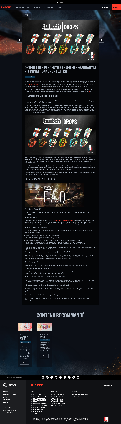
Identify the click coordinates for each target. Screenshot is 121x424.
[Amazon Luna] (60, 405)
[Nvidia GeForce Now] (81, 394)
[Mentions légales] (13, 412)
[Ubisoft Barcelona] (40, 396)
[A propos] (13, 397)
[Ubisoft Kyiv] (40, 401)
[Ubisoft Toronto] (40, 411)
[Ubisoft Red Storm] (40, 403)
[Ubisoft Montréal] (40, 394)
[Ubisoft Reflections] (40, 405)
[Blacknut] (81, 396)
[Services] (51, 7)
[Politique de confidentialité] (13, 409)
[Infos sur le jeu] (39, 7)
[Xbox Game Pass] (60, 394)
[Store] (13, 391)
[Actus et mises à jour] (23, 7)
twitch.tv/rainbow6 (33, 84)
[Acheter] (116, 7)
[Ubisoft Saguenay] (40, 407)
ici (89, 91)
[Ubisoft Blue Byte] (40, 398)
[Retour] (26, 15)
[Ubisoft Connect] (13, 394)
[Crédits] (40, 413)
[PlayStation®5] (60, 400)
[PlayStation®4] (60, 401)
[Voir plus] (24, 362)
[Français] (106, 385)
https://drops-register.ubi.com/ (63, 221)
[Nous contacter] (13, 407)
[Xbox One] (60, 398)
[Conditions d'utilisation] (13, 410)
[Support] (13, 402)
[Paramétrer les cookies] (9, 414)
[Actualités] (13, 399)
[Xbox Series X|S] (60, 396)
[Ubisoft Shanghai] (40, 409)
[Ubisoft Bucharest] (40, 400)
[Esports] (60, 7)
